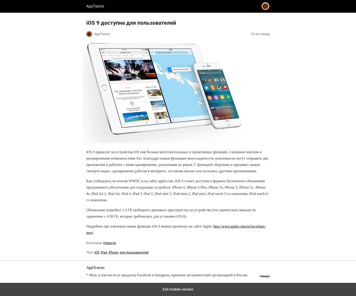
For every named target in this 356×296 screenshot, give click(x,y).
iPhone (113, 252)
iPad (104, 252)
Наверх (265, 276)
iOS (96, 252)
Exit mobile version (178, 289)
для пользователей (134, 252)
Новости (109, 243)
